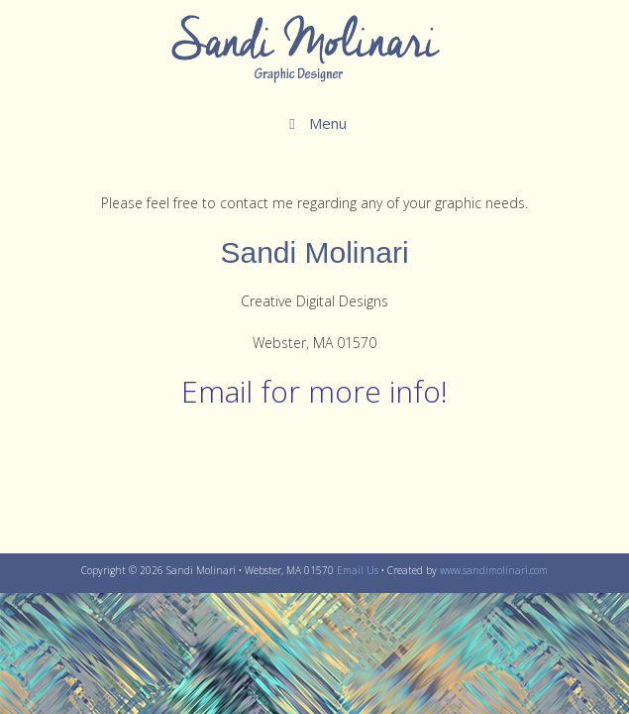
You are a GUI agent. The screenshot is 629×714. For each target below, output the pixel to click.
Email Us (357, 570)
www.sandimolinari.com (494, 570)
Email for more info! (314, 391)
